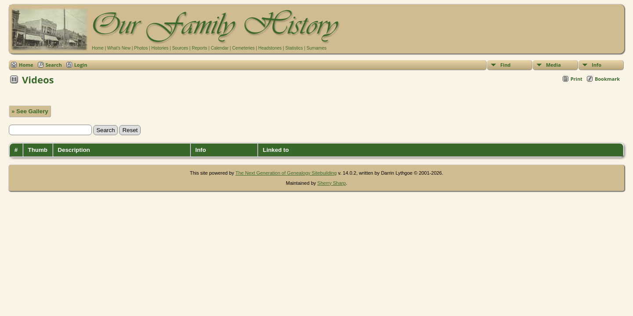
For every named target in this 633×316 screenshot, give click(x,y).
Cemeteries (243, 48)
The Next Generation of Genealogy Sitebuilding (286, 173)
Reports (199, 48)
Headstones (269, 48)
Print (576, 78)
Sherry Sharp (331, 183)
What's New (119, 48)
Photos (141, 48)
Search (54, 64)
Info (596, 64)
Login (80, 64)
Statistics (294, 48)
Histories (159, 48)
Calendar (220, 48)
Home (98, 48)
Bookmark (607, 78)
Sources (180, 48)
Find (505, 64)
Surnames (316, 48)
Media (553, 64)
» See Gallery (29, 111)
